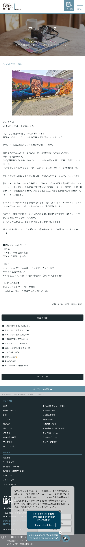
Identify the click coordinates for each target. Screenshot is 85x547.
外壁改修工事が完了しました (16, 339)
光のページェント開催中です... (17, 365)
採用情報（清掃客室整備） (14, 471)
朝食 (5, 415)
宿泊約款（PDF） (49, 424)
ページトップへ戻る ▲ (42, 389)
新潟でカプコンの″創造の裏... (17, 343)
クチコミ (6, 433)
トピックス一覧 (48, 410)
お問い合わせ (48, 419)
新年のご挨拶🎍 (11, 356)
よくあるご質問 (48, 415)
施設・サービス (9, 410)
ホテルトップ (8, 480)
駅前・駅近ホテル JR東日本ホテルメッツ (15, 394)
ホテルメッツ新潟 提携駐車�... (17, 334)
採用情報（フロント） (12, 466)
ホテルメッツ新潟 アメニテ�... (17, 330)
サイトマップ (8, 462)
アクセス (6, 419)
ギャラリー (7, 428)
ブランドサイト (9, 484)
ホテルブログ (40, 394)
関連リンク (7, 475)
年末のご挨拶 (10, 361)
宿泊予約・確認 (9, 437)
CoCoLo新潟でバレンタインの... (18, 347)
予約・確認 (69, 6)
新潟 (31, 394)
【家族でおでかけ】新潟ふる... (17, 325)
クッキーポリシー (49, 437)
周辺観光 (6, 424)
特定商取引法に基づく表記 (53, 428)
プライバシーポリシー (51, 433)
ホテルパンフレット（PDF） (54, 406)
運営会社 (6, 457)
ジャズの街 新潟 (12, 352)
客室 (5, 406)
